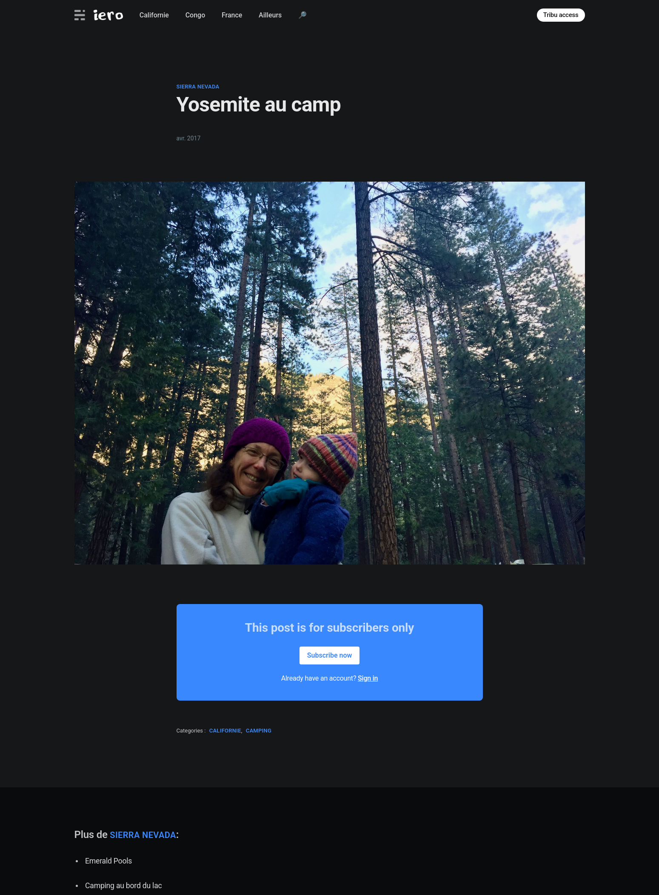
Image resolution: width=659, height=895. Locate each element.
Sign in (368, 678)
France (232, 15)
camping (259, 730)
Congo (195, 15)
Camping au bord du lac (123, 885)
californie (225, 730)
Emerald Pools (108, 861)
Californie (154, 15)
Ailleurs (270, 15)
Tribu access (561, 15)
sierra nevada (198, 86)
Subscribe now (329, 655)
